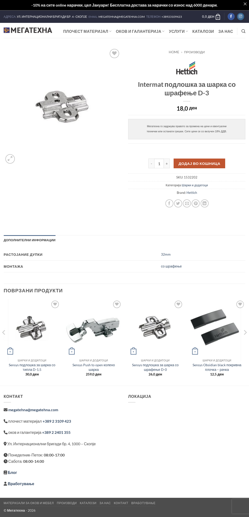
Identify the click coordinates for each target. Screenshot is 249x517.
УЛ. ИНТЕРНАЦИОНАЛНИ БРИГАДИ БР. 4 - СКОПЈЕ (52, 16)
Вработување (21, 483)
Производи (194, 52)
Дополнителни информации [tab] (29, 240)
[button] (211, 16)
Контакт (121, 503)
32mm (166, 254)
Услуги (178, 31)
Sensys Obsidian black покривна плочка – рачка (217, 367)
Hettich (192, 193)
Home (174, 52)
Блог (12, 472)
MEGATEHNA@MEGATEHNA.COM (121, 16)
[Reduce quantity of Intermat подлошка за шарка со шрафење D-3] (151, 163)
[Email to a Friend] (187, 203)
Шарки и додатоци (195, 185)
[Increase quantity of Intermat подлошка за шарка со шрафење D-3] (167, 163)
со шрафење (171, 266)
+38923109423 (171, 16)
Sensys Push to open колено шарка (93, 367)
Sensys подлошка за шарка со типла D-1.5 (32, 367)
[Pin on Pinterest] (196, 203)
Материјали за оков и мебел (29, 503)
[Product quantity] (159, 163)
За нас (225, 31)
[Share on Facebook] (169, 203)
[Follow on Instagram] (240, 16)
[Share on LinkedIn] (205, 203)
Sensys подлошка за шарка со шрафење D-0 (155, 367)
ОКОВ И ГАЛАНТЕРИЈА (140, 31)
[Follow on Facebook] (231, 16)
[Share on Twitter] (178, 203)
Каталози (203, 31)
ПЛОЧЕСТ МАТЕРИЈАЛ (87, 31)
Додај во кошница (199, 163)
